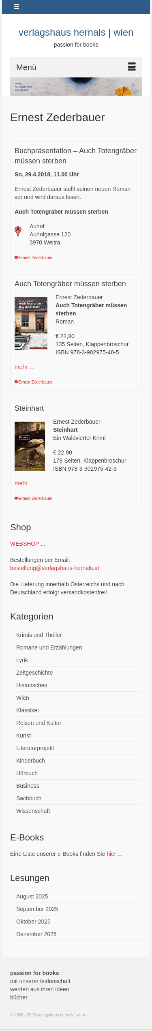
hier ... (114, 854)
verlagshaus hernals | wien (76, 32)
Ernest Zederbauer (35, 257)
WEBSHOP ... (27, 543)
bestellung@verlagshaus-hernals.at (54, 568)
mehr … (25, 367)
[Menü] (76, 67)
